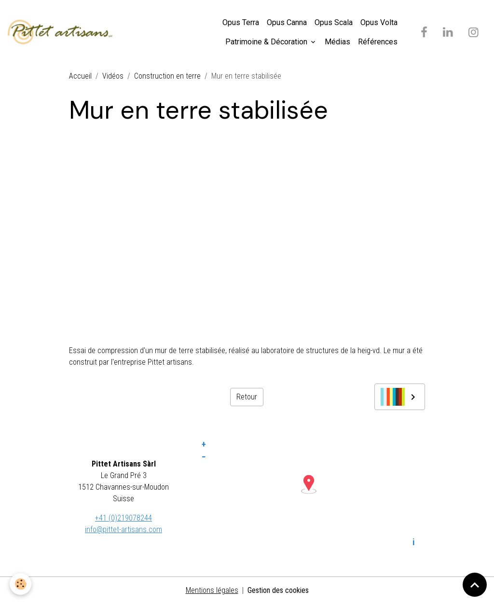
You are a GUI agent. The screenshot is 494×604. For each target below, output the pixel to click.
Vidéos (113, 76)
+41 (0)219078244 (123, 517)
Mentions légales (212, 590)
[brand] (60, 32)
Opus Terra (240, 22)
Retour (246, 396)
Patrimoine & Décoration (267, 41)
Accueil (80, 76)
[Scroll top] (475, 585)
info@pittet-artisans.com (123, 529)
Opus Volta (379, 22)
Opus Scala (334, 22)
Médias (337, 41)
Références (378, 41)
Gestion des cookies (278, 590)
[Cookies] (20, 584)
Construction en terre (167, 76)
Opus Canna (287, 22)
